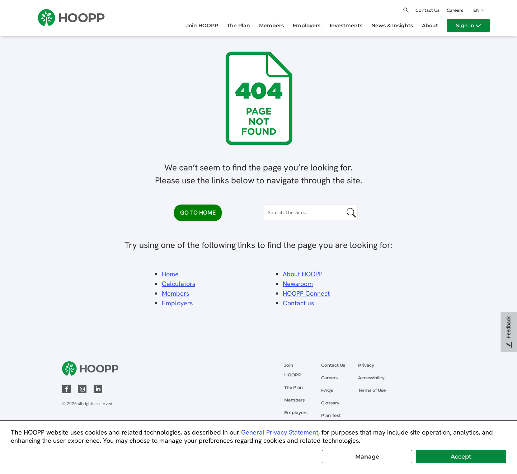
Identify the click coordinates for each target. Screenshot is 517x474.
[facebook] (66, 389)
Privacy (366, 365)
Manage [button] (367, 456)
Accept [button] (461, 456)
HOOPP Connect (306, 293)
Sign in (468, 25)
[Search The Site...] (311, 212)
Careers (455, 10)
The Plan (293, 387)
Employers (295, 412)
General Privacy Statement (279, 432)
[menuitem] (206, 25)
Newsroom (298, 284)
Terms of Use (372, 390)
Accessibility (371, 377)
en (477, 10)
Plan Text (331, 415)
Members (175, 293)
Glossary (330, 402)
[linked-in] (98, 389)
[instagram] (82, 389)
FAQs (327, 390)
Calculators (178, 284)
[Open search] (406, 10)
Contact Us (427, 10)
